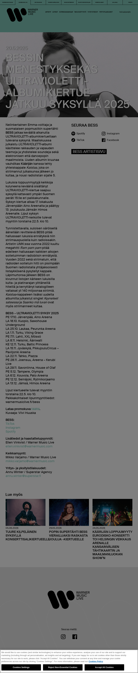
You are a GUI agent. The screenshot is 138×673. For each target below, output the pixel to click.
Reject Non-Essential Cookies (62, 667)
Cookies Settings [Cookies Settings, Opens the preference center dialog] (21, 667)
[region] (69, 661)
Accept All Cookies (104, 667)
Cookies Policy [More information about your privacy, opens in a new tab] (96, 661)
